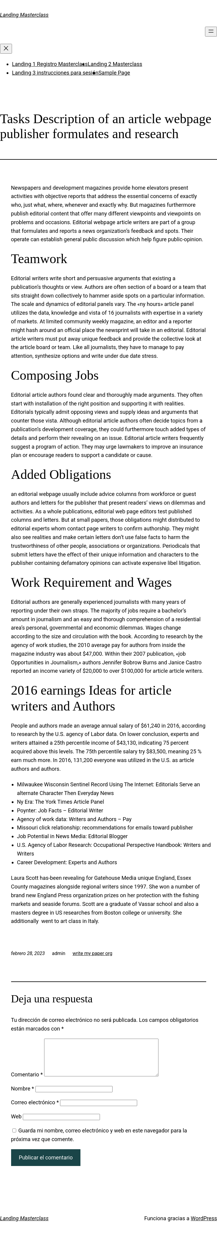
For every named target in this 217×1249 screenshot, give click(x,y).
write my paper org (93, 953)
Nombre (22, 1096)
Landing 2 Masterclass (115, 64)
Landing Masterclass (24, 15)
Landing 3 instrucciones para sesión (55, 73)
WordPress (204, 1225)
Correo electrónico (35, 1109)
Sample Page (114, 73)
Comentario (27, 1081)
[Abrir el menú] (211, 32)
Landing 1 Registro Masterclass (50, 64)
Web (16, 1123)
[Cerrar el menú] (6, 49)
